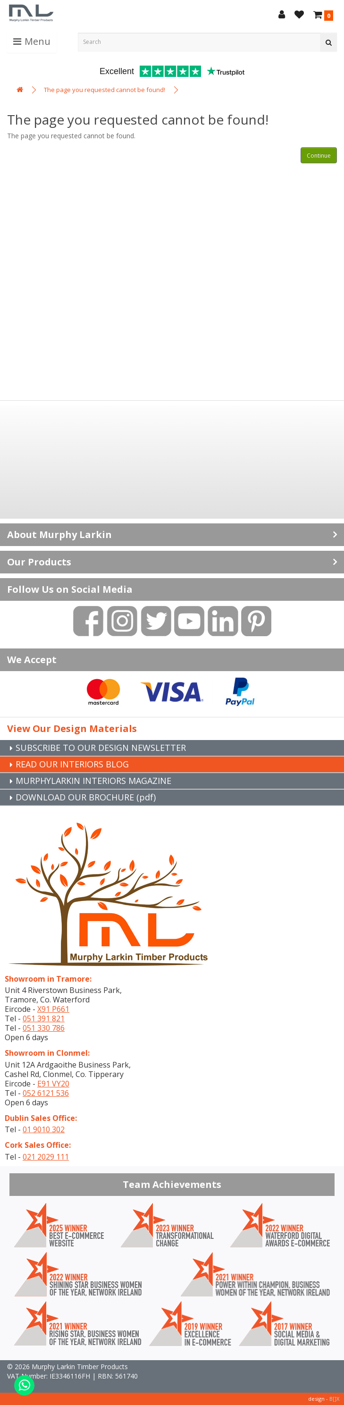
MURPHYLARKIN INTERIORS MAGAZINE (93, 780)
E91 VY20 (53, 1083)
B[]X (334, 1398)
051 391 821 (44, 1018)
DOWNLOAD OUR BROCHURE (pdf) (86, 797)
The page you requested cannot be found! (104, 89)
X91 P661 (53, 1009)
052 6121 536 (46, 1093)
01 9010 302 (44, 1129)
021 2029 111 (46, 1157)
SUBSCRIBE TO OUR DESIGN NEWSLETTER (101, 747)
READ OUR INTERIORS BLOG (72, 764)
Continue (319, 155)
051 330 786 (44, 1028)
